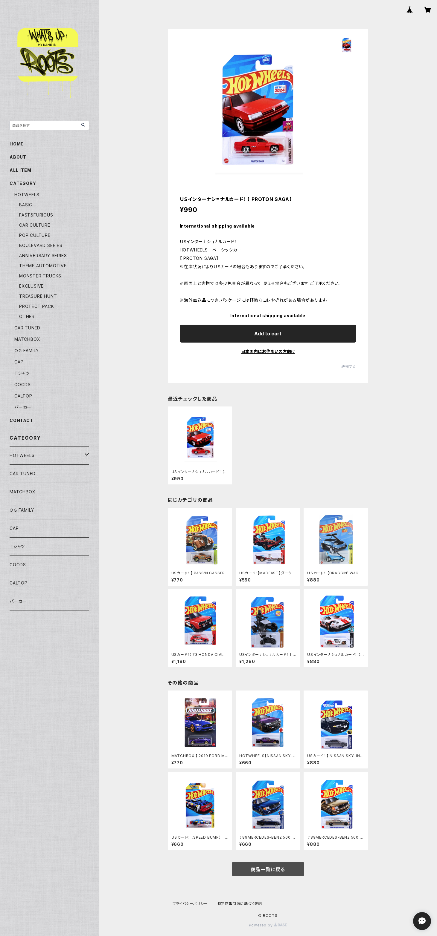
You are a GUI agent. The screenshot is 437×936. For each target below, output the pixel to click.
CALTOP (23, 395)
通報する (348, 366)
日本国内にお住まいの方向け (268, 351)
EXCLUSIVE (31, 286)
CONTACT (21, 420)
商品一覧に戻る (268, 869)
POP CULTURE (35, 235)
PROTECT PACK (36, 306)
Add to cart (267, 334)
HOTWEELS (26, 194)
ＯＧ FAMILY (26, 350)
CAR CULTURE (34, 225)
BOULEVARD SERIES (41, 245)
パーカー (22, 407)
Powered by (268, 925)
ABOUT (18, 156)
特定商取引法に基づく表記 (239, 903)
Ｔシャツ (22, 373)
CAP (18, 361)
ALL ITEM (20, 170)
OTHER (27, 316)
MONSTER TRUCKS (40, 275)
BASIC (25, 204)
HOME (17, 143)
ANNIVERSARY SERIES (43, 255)
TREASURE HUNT (38, 296)
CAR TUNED (27, 327)
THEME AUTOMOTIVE (43, 265)
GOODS (22, 384)
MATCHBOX (27, 339)
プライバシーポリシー (190, 903)
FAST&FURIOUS (36, 214)
